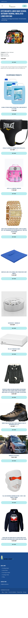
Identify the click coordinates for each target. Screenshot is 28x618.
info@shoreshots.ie (4, 1)
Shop (25, 6)
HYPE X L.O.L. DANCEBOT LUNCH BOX (14, 188)
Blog (4, 577)
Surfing (7, 52)
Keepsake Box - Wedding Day (14, 323)
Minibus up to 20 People (14, 455)
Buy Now (14, 62)
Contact (5, 592)
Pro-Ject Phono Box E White (14, 349)
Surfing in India (6, 574)
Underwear (11, 52)
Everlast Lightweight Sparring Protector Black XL (14, 148)
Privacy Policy (19, 592)
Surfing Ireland (6, 568)
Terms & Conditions (12, 592)
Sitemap (24, 592)
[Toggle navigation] (2, 6)
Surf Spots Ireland (6, 572)
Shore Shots (5, 570)
